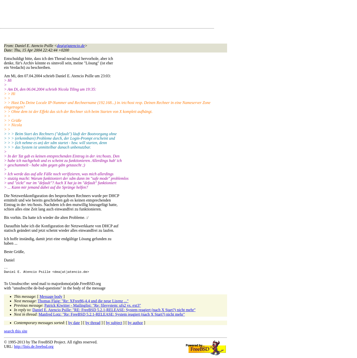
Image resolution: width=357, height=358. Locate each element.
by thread (93, 325)
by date (74, 325)
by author (135, 325)
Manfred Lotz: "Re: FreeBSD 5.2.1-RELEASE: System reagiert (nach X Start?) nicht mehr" (111, 316)
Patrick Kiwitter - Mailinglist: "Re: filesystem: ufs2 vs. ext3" (92, 308)
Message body (51, 299)
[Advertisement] (94, 15)
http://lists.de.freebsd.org (33, 349)
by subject (114, 325)
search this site (15, 333)
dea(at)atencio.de (71, 46)
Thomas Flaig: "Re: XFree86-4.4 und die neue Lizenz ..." (83, 303)
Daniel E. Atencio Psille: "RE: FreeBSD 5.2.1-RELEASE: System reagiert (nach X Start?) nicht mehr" (114, 312)
